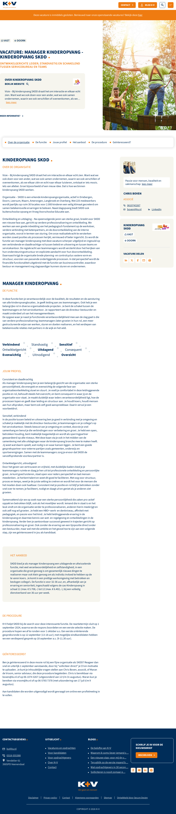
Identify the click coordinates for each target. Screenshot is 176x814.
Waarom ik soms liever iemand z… (110, 753)
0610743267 (131, 205)
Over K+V (53, 762)
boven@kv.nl (132, 209)
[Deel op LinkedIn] (125, 260)
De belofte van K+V (101, 748)
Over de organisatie (19, 142)
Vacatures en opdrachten (62, 748)
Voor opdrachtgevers (59, 757)
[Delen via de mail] (143, 260)
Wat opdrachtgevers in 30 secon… (109, 767)
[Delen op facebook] (137, 260)
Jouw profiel (60, 142)
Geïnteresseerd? (122, 142)
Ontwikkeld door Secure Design (132, 797)
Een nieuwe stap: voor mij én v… (108, 757)
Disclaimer (33, 797)
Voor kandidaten (57, 753)
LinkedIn (154, 209)
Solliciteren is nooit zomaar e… (108, 772)
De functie (41, 142)
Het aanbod (79, 142)
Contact (127, 4)
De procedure (99, 142)
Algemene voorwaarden (87, 797)
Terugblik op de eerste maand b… (109, 762)
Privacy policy (50, 797)
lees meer (11, 102)
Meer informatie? (11, 115)
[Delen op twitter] (131, 260)
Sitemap (108, 797)
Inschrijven (146, 755)
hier (140, 15)
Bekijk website (14, 84)
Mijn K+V (148, 4)
